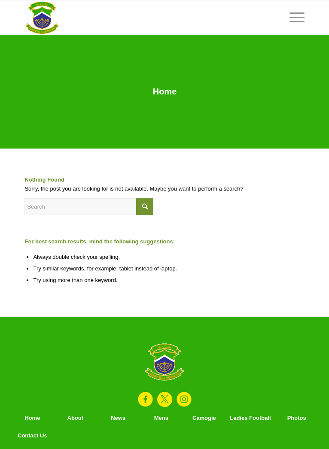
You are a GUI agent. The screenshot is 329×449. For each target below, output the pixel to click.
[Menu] (293, 17)
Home (165, 91)
